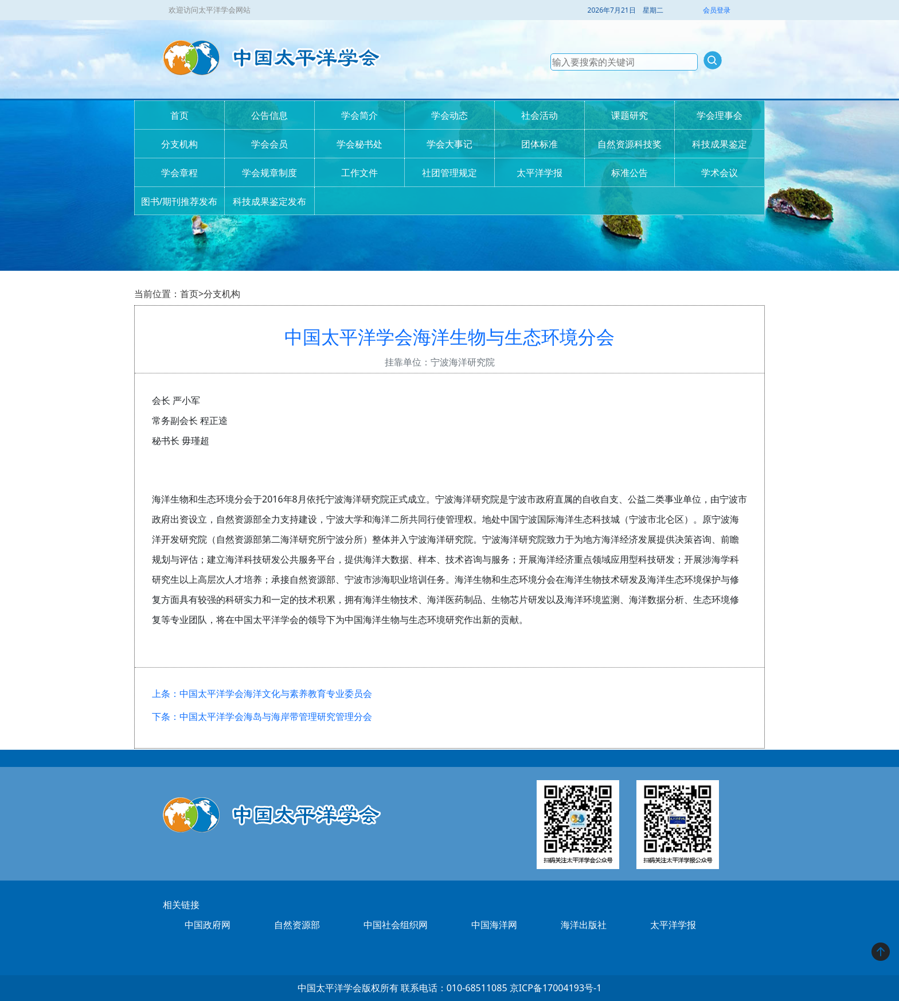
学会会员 (269, 144)
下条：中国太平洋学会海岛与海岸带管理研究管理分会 (262, 716)
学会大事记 (449, 144)
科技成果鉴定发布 (269, 201)
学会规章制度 (269, 172)
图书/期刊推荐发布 (179, 201)
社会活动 (539, 115)
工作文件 (359, 172)
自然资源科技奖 (629, 144)
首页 (179, 115)
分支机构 (179, 144)
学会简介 (359, 115)
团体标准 (539, 144)
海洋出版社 (584, 924)
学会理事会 (719, 115)
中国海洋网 (494, 924)
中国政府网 (207, 924)
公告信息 (269, 115)
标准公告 (629, 172)
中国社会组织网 (395, 924)
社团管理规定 (449, 172)
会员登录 (716, 10)
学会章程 (179, 172)
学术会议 (719, 172)
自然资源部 (297, 924)
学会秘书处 (359, 144)
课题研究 (629, 115)
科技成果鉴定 (719, 144)
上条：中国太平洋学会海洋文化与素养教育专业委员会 (262, 693)
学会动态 (449, 115)
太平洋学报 (539, 172)
